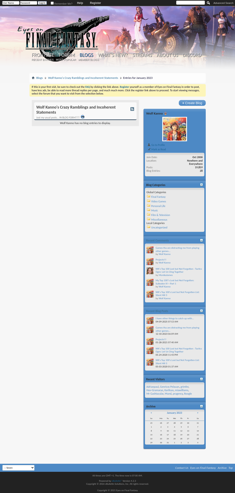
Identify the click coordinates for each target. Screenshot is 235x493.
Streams (142, 55)
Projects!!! (161, 259)
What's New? (113, 55)
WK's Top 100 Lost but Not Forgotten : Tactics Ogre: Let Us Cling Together (179, 270)
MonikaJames (166, 275)
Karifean (169, 390)
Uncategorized (159, 227)
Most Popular (66, 59)
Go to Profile (156, 145)
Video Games (158, 201)
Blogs (86, 55)
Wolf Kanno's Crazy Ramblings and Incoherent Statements (83, 78)
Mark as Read (156, 149)
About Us (167, 55)
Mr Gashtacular (155, 393)
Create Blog (192, 103)
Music (154, 210)
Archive (222, 467)
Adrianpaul (153, 386)
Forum (67, 55)
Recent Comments (157, 240)
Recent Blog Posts (157, 311)
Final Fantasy (158, 196)
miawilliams (181, 390)
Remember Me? (62, 3)
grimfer (184, 386)
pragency (178, 393)
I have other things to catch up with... (175, 318)
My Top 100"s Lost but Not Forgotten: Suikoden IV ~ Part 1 (175, 282)
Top (231, 467)
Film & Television (160, 215)
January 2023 (174, 412)
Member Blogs (88, 59)
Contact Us (181, 467)
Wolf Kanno (154, 113)
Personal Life (158, 206)
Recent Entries (43, 59)
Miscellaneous (159, 219)
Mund (168, 393)
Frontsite (43, 55)
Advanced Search (223, 3)
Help (80, 3)
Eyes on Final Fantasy (203, 467)
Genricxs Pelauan (169, 386)
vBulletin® (117, 480)
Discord (192, 55)
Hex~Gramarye (155, 390)
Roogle (188, 393)
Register (95, 3)
